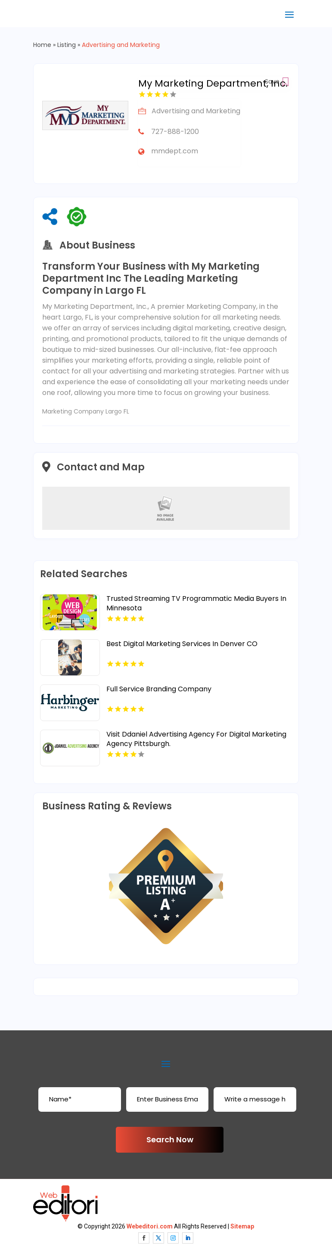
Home (42, 44)
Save (277, 81)
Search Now (169, 1139)
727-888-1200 (175, 132)
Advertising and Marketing (121, 44)
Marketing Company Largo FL (85, 411)
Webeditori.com (150, 1226)
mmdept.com (174, 151)
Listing (66, 44)
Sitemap (242, 1226)
